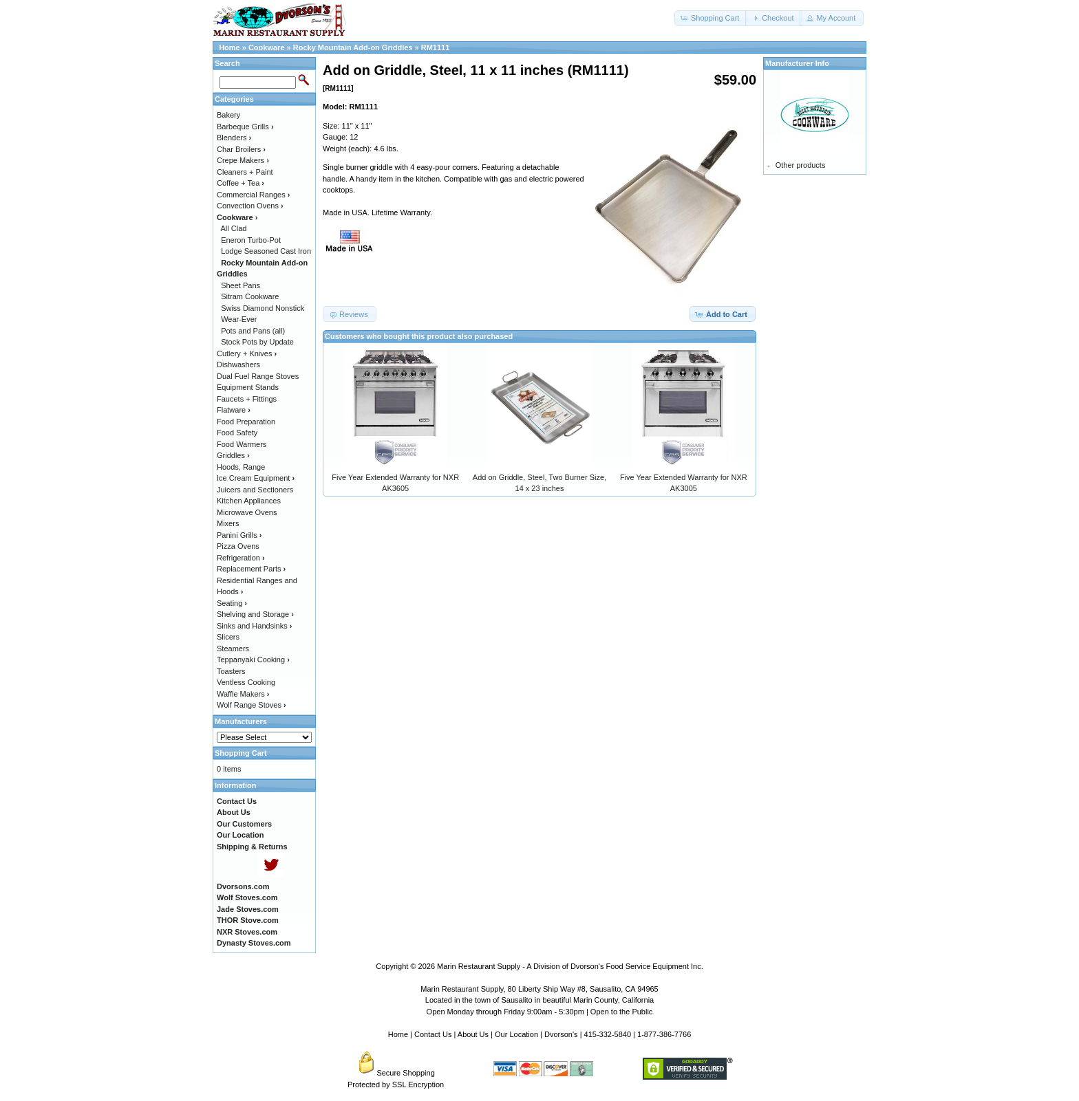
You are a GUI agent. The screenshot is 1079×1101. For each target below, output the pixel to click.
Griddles (233, 455)
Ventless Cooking (246, 682)
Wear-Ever (239, 319)
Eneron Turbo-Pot (251, 240)
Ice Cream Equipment (256, 478)
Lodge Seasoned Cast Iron (266, 251)
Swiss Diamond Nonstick (262, 308)
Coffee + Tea (240, 183)
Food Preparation (246, 421)
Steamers (233, 648)
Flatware (233, 410)
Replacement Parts (251, 569)
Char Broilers (241, 149)
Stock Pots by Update (257, 342)
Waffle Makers (243, 694)
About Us (473, 1034)
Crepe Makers (243, 160)
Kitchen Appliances (249, 501)
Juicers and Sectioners (255, 490)
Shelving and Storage (255, 614)
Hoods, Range (241, 467)
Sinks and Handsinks (254, 626)
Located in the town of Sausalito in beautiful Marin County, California (539, 1000)
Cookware (266, 47)
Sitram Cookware (250, 296)
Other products (801, 165)
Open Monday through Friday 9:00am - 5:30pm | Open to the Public (540, 1011)
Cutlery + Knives (247, 353)
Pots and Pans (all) (253, 331)
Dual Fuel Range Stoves (258, 376)
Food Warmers (241, 444)
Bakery (228, 115)
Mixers (228, 523)
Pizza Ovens (238, 546)
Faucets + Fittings (247, 399)
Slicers (228, 637)
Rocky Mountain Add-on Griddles (353, 47)
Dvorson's (561, 1034)
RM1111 (435, 47)
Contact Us (432, 1034)
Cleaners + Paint (245, 172)
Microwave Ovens (247, 512)
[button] (710, 18)
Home (229, 47)
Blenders (234, 137)
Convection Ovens (250, 205)
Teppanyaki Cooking (253, 659)
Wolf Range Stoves (251, 705)
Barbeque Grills (245, 126)
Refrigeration (241, 558)
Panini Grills (239, 535)
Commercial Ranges (253, 194)
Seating (232, 603)
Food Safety (237, 432)
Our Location (516, 1034)
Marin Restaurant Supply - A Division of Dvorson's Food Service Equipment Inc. (570, 966)
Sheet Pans (240, 285)
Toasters (231, 671)
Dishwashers (238, 364)
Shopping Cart (241, 753)
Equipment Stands (248, 387)
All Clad (234, 228)
